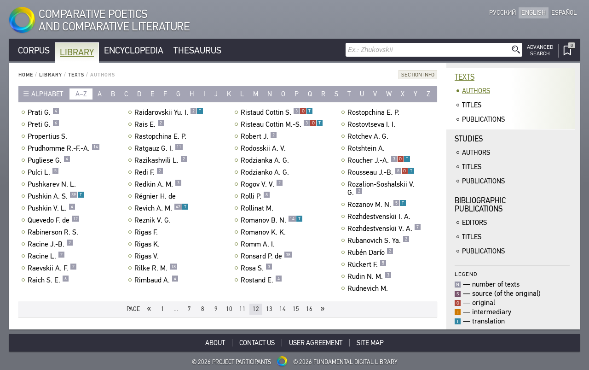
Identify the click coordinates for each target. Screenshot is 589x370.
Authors (476, 91)
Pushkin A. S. (56, 196)
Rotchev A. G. (369, 136)
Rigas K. (148, 244)
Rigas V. (147, 256)
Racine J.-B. (50, 244)
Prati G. (43, 112)
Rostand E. (261, 280)
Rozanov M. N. (376, 204)
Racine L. (46, 256)
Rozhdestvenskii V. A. (384, 228)
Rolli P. (255, 196)
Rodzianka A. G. (266, 160)
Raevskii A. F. (52, 268)
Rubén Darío (370, 252)
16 (309, 308)
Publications (483, 119)
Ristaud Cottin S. (277, 112)
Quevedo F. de (54, 220)
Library (77, 52)
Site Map (370, 343)
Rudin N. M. (369, 276)
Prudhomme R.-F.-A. (64, 148)
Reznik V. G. (153, 220)
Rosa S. (256, 268)
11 (242, 308)
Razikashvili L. (160, 160)
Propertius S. (48, 136)
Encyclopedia (133, 50)
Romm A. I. (259, 244)
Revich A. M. (161, 208)
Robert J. (259, 136)
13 (269, 308)
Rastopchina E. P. (161, 136)
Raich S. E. (48, 280)
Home (25, 75)
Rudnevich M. (368, 288)
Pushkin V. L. (51, 208)
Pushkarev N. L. (53, 184)
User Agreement (315, 343)
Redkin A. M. (158, 184)
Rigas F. (147, 232)
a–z (81, 94)
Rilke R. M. (156, 268)
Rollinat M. (258, 208)
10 (229, 308)
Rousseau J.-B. (381, 172)
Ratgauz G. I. (158, 148)
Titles (471, 105)
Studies (469, 139)
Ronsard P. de (266, 256)
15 (296, 308)
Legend (466, 274)
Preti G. (43, 124)
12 (256, 308)
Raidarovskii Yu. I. (168, 112)
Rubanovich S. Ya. (378, 240)
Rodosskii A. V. (264, 148)
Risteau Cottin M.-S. (282, 124)
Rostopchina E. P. (374, 112)
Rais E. (149, 124)
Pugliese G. (49, 160)
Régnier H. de (156, 196)
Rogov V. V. (262, 184)
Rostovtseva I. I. (372, 124)
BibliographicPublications (480, 205)
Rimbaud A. (156, 280)
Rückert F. (367, 264)
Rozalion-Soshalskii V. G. (381, 188)
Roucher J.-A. (378, 160)
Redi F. (148, 172)
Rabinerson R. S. (54, 232)
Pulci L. (43, 172)
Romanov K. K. (264, 232)
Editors (474, 222)
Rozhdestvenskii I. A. (380, 216)
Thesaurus (197, 50)
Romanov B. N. (272, 220)
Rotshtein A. (367, 148)
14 (282, 308)
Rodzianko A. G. (266, 172)
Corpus (34, 50)
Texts (76, 75)
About (215, 343)
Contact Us (257, 343)
